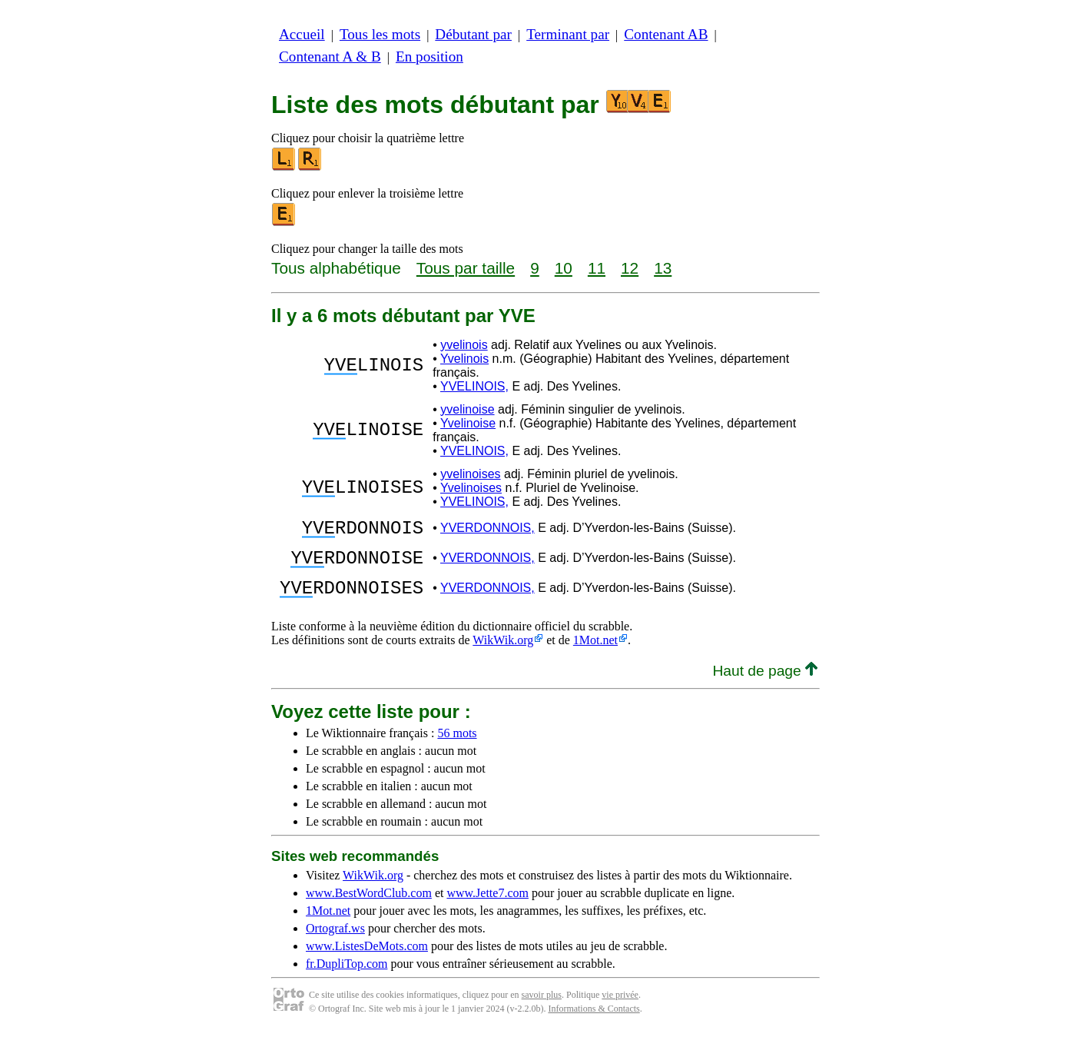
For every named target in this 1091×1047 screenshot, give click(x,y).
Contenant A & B (330, 56)
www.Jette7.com (487, 906)
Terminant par (567, 34)
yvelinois (463, 344)
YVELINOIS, (474, 386)
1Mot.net (595, 653)
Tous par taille (465, 268)
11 (596, 268)
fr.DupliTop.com (346, 977)
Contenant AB (666, 34)
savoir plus (542, 1008)
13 (663, 268)
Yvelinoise (468, 423)
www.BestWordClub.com (369, 906)
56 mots (456, 746)
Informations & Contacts (593, 1022)
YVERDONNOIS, (487, 530)
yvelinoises (470, 473)
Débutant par (473, 34)
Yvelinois (464, 358)
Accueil (302, 34)
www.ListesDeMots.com (367, 959)
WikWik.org (503, 653)
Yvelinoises (471, 487)
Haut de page (764, 684)
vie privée (620, 1008)
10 (563, 268)
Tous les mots (380, 34)
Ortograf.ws (335, 942)
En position (429, 56)
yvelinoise (467, 409)
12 (629, 268)
